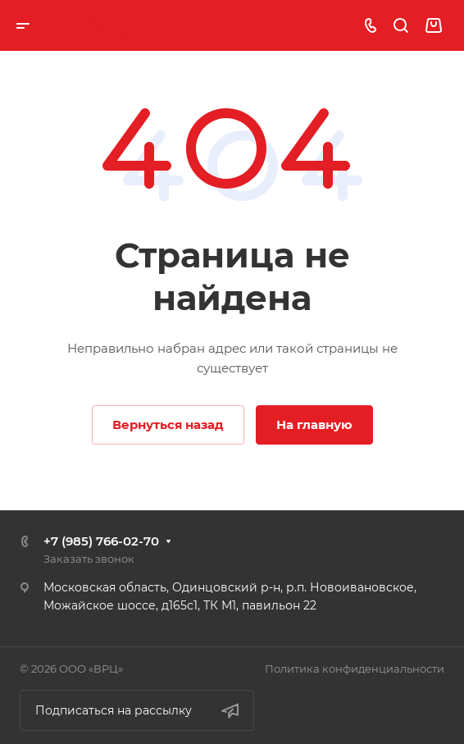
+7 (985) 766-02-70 (101, 541)
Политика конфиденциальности (354, 668)
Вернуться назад (168, 424)
